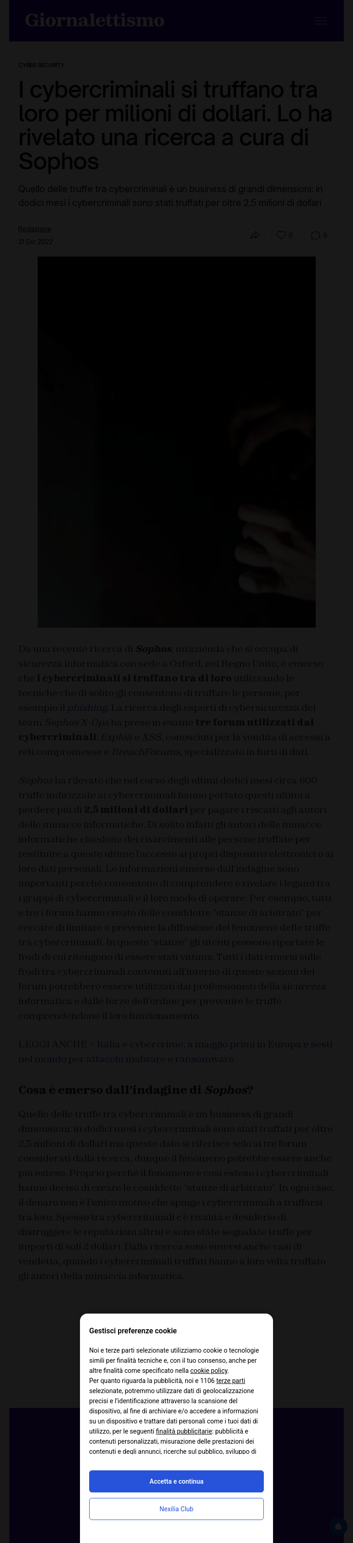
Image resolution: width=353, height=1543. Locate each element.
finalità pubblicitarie (184, 1431)
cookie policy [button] (209, 1370)
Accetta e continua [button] (176, 1481)
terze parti (230, 1380)
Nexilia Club (176, 1509)
